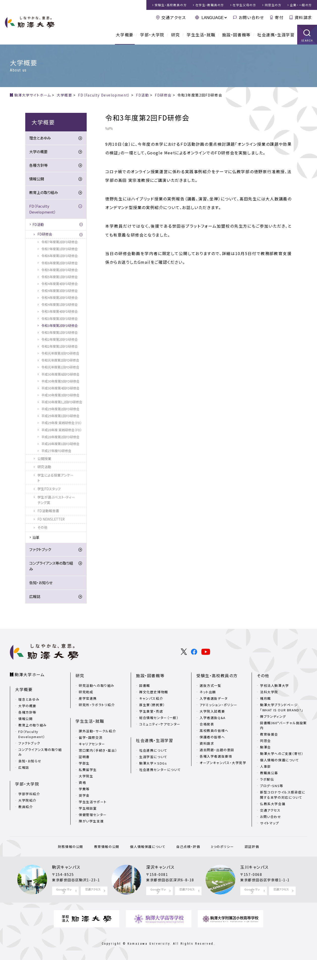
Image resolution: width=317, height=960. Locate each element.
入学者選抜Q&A (213, 717)
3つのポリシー (222, 846)
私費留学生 (88, 769)
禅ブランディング (273, 716)
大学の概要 (38, 151)
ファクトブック (40, 549)
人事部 (265, 766)
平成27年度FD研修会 (56, 450)
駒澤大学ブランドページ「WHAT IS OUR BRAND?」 (281, 707)
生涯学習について (153, 756)
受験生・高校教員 (171, 5)
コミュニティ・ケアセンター (160, 724)
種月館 (265, 698)
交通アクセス (173, 17)
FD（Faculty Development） (42, 209)
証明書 (84, 756)
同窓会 (265, 740)
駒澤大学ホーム (30, 674)
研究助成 (86, 692)
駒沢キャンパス (66, 867)
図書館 (144, 685)
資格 (82, 782)
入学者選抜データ (214, 698)
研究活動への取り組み (96, 685)
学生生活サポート (93, 801)
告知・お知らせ (41, 582)
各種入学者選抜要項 (216, 756)
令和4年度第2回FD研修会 (59, 297)
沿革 (35, 537)
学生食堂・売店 (151, 711)
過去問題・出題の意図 (217, 749)
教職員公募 (269, 772)
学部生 (84, 763)
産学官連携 (88, 698)
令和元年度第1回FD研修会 (60, 367)
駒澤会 (265, 747)
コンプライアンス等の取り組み (51, 566)
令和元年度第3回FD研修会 (60, 353)
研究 (175, 35)
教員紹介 (25, 806)
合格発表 (207, 724)
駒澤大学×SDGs (153, 763)
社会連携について (153, 750)
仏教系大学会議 (272, 803)
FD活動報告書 (48, 510)
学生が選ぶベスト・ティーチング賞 (56, 500)
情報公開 (36, 178)
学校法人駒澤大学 (274, 685)
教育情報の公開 (106, 846)
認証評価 (252, 846)
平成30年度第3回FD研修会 (60, 395)
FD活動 (38, 224)
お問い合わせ (251, 17)
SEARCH (307, 40)
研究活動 (44, 466)
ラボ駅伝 (267, 779)
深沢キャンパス (160, 867)
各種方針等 (38, 165)
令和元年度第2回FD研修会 (60, 360)
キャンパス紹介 (151, 698)
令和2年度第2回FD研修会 (59, 339)
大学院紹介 (27, 800)
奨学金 (84, 795)
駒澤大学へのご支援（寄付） (282, 753)
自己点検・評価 (188, 846)
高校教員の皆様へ (214, 730)
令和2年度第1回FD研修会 (59, 346)
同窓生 (273, 5)
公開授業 (44, 458)
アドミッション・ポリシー (218, 704)
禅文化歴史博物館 (153, 692)
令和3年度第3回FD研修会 (59, 318)
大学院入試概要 (212, 711)
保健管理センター (93, 814)
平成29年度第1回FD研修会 (60, 415)
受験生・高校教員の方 (217, 675)
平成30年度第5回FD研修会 (60, 381)
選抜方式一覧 (210, 685)
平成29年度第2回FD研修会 (60, 409)
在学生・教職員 (209, 5)
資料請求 (303, 17)
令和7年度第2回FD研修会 (59, 242)
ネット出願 (208, 692)
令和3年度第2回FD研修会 (59, 325)
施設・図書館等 (236, 35)
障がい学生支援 (91, 821)
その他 (42, 527)
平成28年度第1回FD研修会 (60, 443)
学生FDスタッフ (49, 488)
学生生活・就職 (201, 35)
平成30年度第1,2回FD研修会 (61, 402)
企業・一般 (301, 5)
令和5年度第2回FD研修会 (59, 269)
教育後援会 (269, 734)
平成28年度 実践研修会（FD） (61, 430)
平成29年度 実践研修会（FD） (61, 422)
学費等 (84, 789)
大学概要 (124, 35)
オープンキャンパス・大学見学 (223, 762)
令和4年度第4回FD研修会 (59, 283)
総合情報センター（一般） (159, 717)
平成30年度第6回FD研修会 (60, 374)
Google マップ (64, 890)
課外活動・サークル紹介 (97, 731)
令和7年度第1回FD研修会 (59, 248)
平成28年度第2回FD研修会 (60, 436)
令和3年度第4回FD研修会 (59, 311)
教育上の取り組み (43, 192)
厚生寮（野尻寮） (152, 704)
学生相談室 (88, 808)
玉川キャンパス (254, 867)
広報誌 (34, 596)
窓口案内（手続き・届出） (98, 750)
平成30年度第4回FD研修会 (60, 388)
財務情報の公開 (70, 846)
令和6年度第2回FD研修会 (59, 263)
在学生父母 (244, 5)
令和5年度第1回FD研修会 (59, 276)
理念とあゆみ (40, 138)
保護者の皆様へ (212, 737)
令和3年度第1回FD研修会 (59, 332)
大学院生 (86, 776)
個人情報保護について (147, 846)
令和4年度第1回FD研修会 (59, 304)
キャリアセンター (92, 744)
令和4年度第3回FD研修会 (59, 290)
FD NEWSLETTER (51, 519)
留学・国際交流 (91, 737)
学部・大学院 (152, 35)
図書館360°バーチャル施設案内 (283, 725)
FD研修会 (44, 234)
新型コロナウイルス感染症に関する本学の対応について (282, 795)
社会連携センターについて (160, 769)
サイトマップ (269, 823)
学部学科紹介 (29, 794)
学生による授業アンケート (55, 478)
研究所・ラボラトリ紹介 (97, 704)
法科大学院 (269, 692)
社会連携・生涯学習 (275, 35)
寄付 (279, 17)
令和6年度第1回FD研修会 (59, 255)
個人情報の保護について (279, 760)
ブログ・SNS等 (271, 785)
